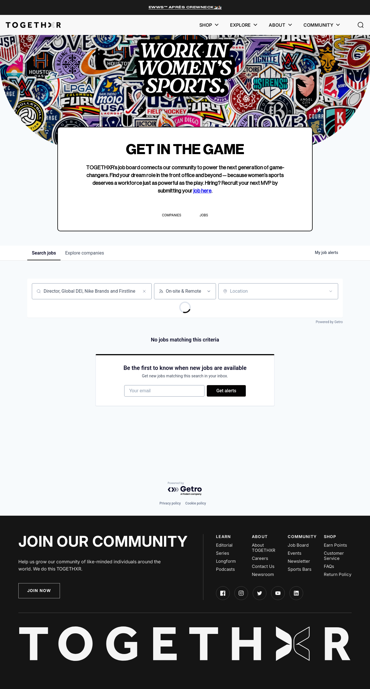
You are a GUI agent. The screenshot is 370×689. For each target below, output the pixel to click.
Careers (260, 558)
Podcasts (225, 569)
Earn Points (335, 545)
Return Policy (337, 574)
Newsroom (263, 574)
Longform (226, 561)
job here (202, 190)
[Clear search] (144, 291)
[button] (360, 25)
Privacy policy (170, 503)
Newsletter (299, 561)
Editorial (224, 545)
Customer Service (334, 556)
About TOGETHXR (263, 548)
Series (222, 553)
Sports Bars (299, 569)
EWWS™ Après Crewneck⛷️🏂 (185, 7)
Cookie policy (195, 503)
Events (294, 553)
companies (84, 253)
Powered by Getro (329, 322)
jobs (44, 253)
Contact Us (263, 566)
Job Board (298, 545)
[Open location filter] (330, 291)
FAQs (329, 566)
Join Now (39, 590)
